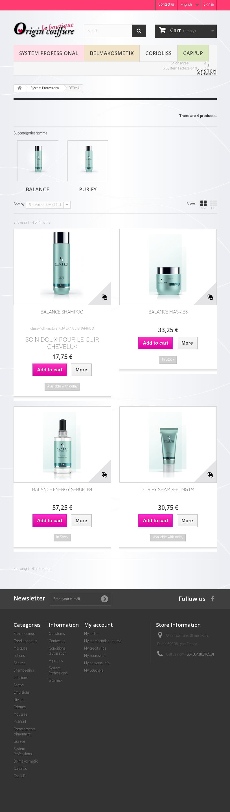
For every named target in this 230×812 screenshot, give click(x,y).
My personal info (96, 663)
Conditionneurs (25, 641)
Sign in (208, 4)
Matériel (20, 722)
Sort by (19, 204)
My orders (91, 634)
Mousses (20, 715)
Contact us (166, 4)
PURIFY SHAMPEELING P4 (168, 489)
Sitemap (55, 681)
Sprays (19, 685)
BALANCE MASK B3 (168, 312)
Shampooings (24, 634)
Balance (37, 189)
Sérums (19, 663)
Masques (20, 648)
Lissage (19, 742)
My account (98, 624)
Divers (18, 700)
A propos (56, 661)
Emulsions (22, 693)
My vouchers (94, 670)
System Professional (48, 53)
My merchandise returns (102, 641)
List (213, 205)
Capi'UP (193, 53)
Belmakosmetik (112, 53)
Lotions (19, 656)
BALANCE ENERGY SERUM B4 (62, 489)
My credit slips (95, 648)
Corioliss (158, 53)
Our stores (57, 634)
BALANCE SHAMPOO (62, 312)
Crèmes (20, 707)
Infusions (21, 678)
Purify (88, 189)
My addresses (94, 656)
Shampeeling (24, 670)
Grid (203, 205)
